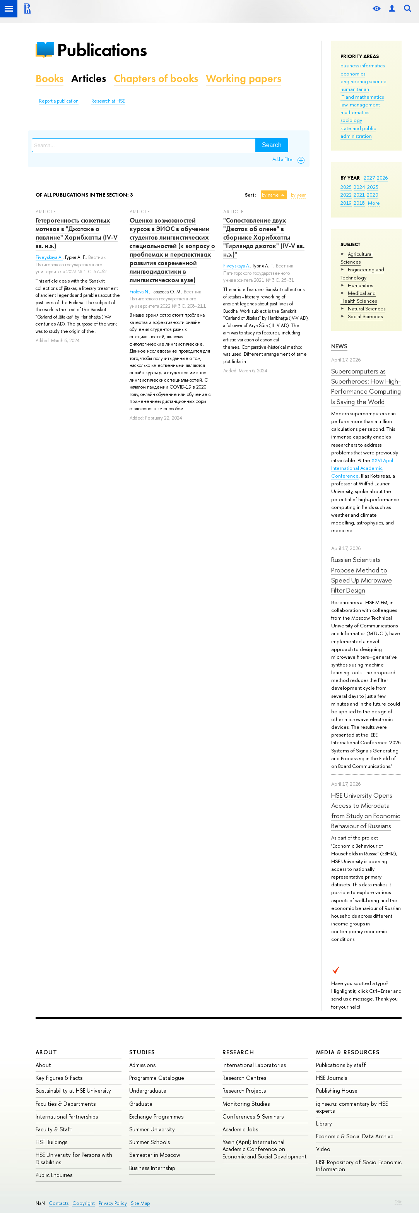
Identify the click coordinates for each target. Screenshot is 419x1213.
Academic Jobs (240, 1129)
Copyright (83, 1203)
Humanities (360, 285)
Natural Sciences (366, 308)
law (344, 104)
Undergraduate (147, 1090)
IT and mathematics (362, 96)
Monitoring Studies (246, 1103)
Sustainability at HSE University (73, 1090)
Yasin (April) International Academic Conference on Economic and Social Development (264, 1149)
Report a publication (59, 101)
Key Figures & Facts (59, 1077)
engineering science (363, 81)
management (365, 104)
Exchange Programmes (156, 1116)
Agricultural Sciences (356, 257)
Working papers (243, 78)
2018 (359, 202)
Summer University (152, 1129)
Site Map (140, 1203)
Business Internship (152, 1168)
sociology (351, 120)
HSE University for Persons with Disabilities (74, 1158)
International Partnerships (67, 1116)
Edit (398, 1201)
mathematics (354, 112)
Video (323, 1149)
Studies (142, 1052)
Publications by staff (341, 1065)
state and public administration (358, 132)
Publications (102, 50)
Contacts (58, 1203)
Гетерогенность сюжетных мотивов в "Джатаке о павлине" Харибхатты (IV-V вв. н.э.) (77, 233)
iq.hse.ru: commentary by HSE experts (352, 1107)
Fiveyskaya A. (49, 257)
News (339, 346)
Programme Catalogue (156, 1077)
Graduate (140, 1103)
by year (298, 195)
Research (238, 1052)
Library (324, 1123)
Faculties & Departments (66, 1103)
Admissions (142, 1065)
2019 (346, 202)
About (46, 1052)
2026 (382, 177)
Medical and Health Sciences (358, 297)
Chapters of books (156, 78)
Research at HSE (108, 101)
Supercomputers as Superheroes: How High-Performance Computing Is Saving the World (366, 386)
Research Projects (244, 1090)
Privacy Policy (113, 1203)
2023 (372, 186)
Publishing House (336, 1090)
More (374, 202)
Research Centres (244, 1077)
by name (270, 195)
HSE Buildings (51, 1142)
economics (352, 73)
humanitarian (354, 89)
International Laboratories (254, 1065)
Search (272, 145)
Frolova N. (139, 292)
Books (49, 78)
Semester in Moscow (154, 1154)
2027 (369, 177)
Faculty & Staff (54, 1129)
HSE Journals (331, 1077)
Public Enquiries (54, 1175)
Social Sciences (365, 316)
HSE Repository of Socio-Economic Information (359, 1165)
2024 (359, 186)
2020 (372, 194)
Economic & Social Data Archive (354, 1136)
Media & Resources (348, 1052)
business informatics (362, 65)
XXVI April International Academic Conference (362, 468)
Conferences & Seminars (253, 1116)
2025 (346, 186)
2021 (359, 194)
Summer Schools (149, 1142)
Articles (88, 78)
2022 (346, 194)
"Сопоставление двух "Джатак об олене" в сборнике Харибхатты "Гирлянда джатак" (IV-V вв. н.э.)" (263, 237)
